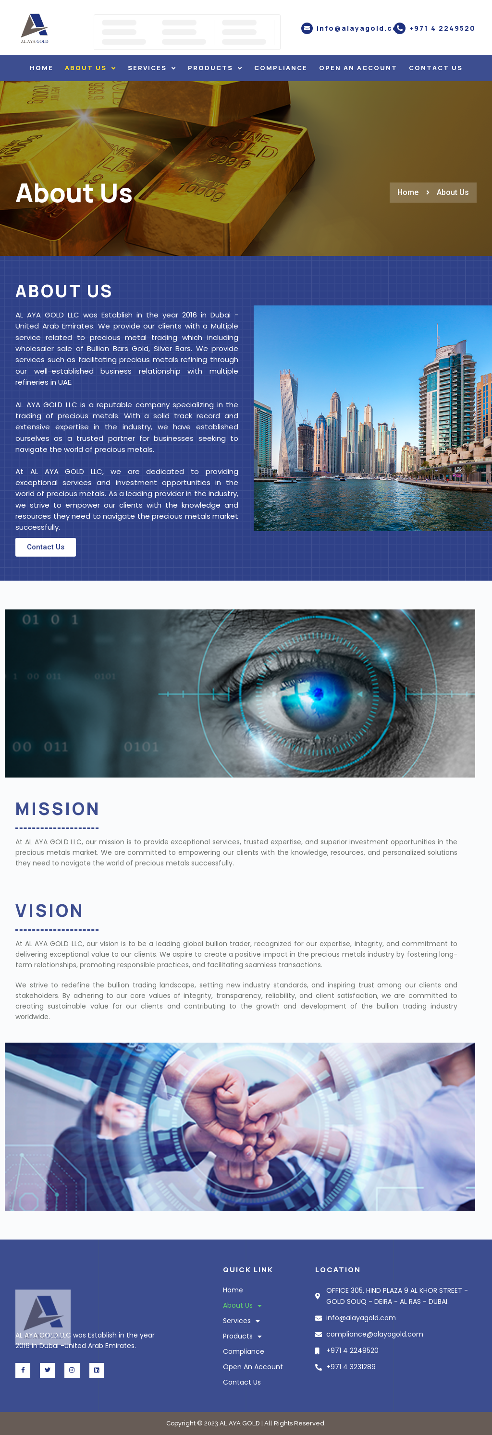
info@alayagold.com (361, 28)
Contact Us (436, 67)
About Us (90, 68)
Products (215, 68)
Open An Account (358, 67)
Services (152, 68)
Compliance (281, 67)
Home (41, 67)
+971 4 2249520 (442, 28)
